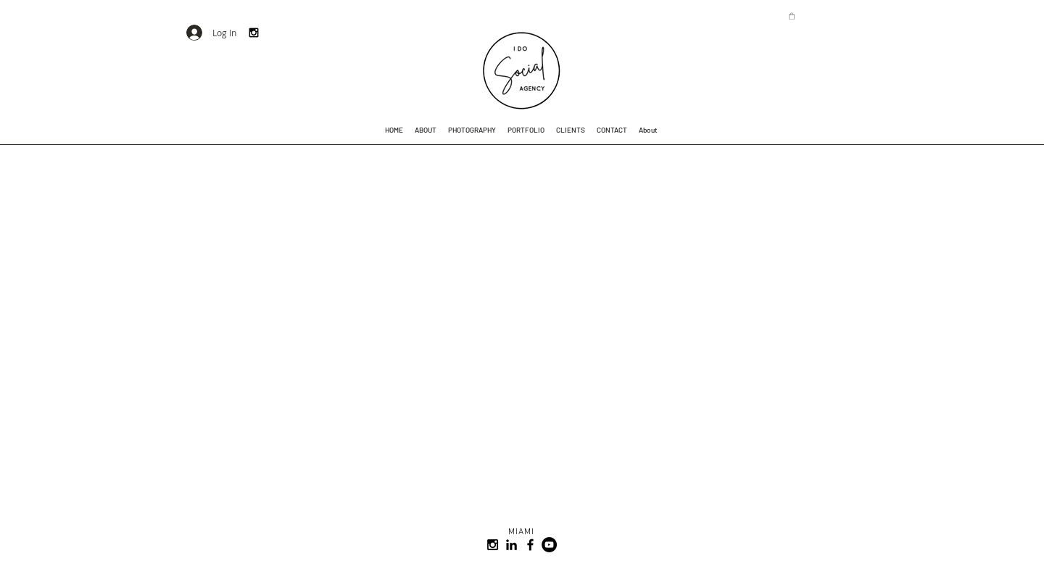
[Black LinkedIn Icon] (511, 544)
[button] (792, 16)
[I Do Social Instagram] (253, 32)
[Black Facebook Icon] (530, 544)
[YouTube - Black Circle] (549, 544)
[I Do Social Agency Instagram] (492, 544)
